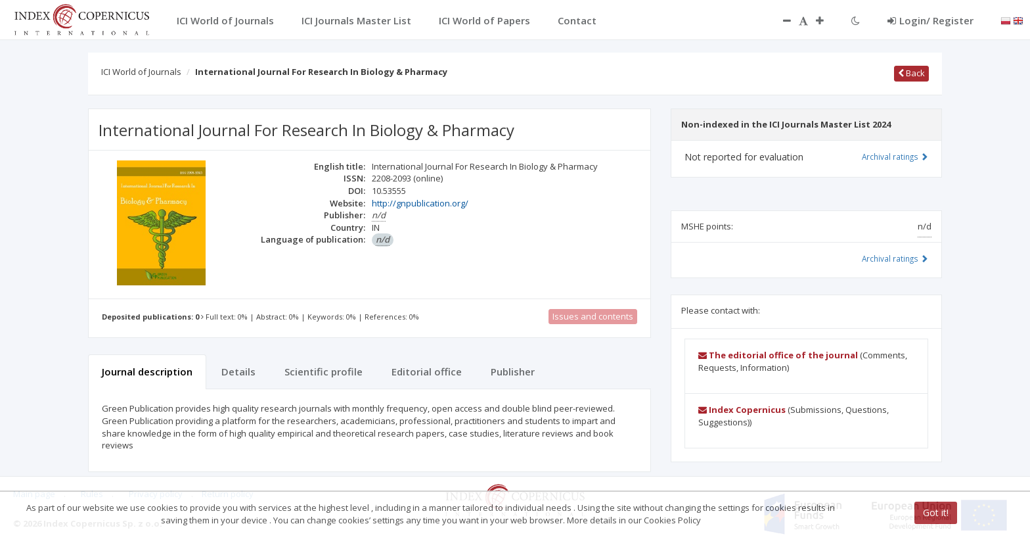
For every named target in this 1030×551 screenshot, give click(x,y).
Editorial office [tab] (427, 371)
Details (238, 371)
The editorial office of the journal (778, 355)
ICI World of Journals (141, 72)
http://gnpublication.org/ (420, 203)
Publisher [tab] (513, 371)
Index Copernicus (742, 410)
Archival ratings (895, 156)
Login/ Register (930, 20)
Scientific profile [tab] (323, 371)
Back (911, 73)
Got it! (936, 512)
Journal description (147, 371)
